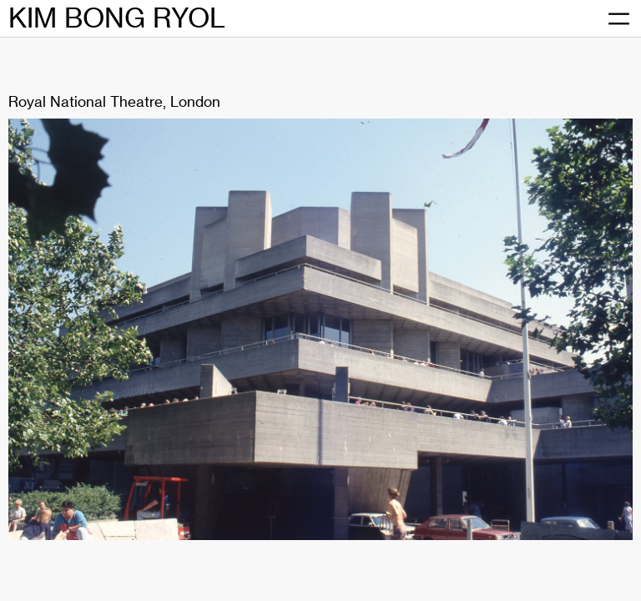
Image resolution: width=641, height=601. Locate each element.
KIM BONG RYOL (116, 18)
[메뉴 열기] (618, 19)
